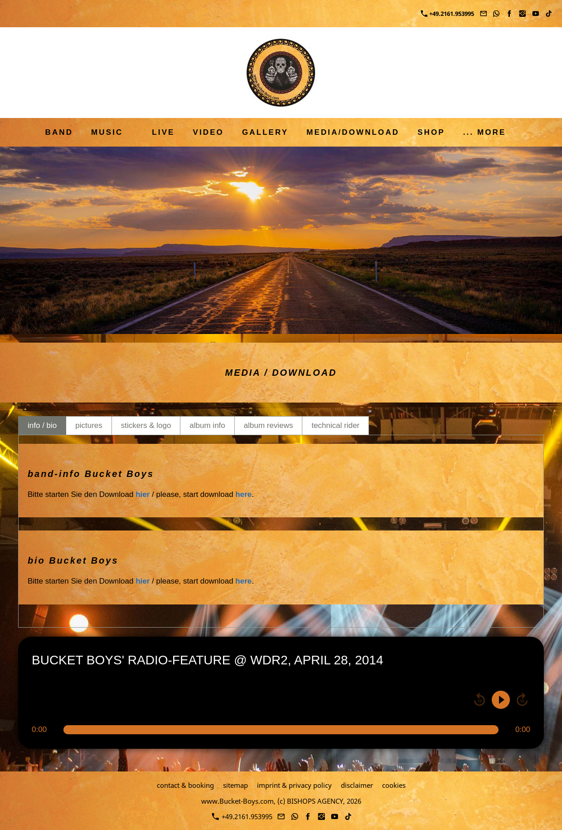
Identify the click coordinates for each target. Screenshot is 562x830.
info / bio (42, 425)
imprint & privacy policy (294, 785)
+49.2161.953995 (448, 14)
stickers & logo (146, 425)
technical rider (335, 425)
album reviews (268, 425)
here (243, 494)
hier (143, 494)
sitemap (235, 785)
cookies (394, 785)
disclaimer (357, 785)
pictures (88, 425)
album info (207, 425)
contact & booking (185, 785)
